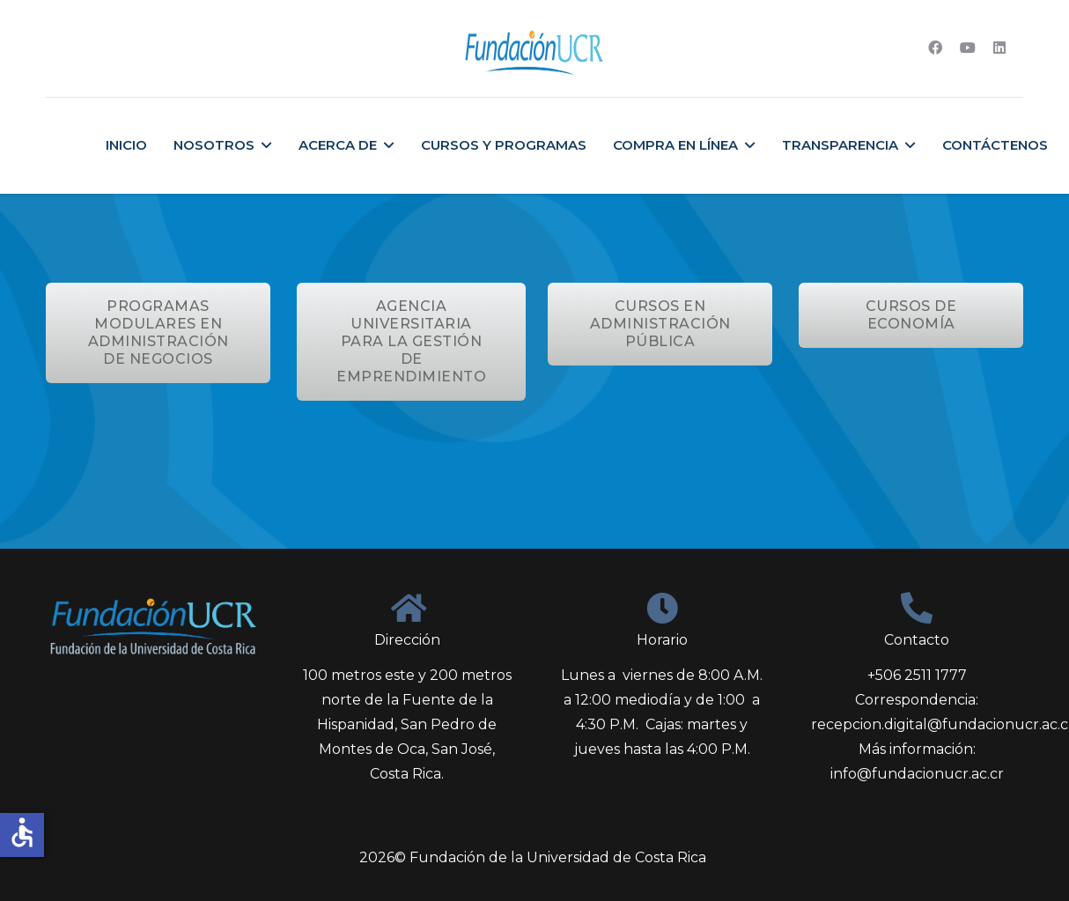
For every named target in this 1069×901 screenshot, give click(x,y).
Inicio (126, 145)
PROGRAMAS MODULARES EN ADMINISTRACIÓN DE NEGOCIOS (158, 332)
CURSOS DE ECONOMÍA (911, 315)
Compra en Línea (675, 145)
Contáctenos (995, 145)
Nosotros (213, 145)
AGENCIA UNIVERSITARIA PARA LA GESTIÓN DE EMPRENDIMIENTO (411, 341)
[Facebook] (935, 48)
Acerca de (338, 145)
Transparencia (840, 145)
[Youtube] (968, 48)
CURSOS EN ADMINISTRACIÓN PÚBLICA (660, 324)
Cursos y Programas (503, 145)
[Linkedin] (999, 48)
